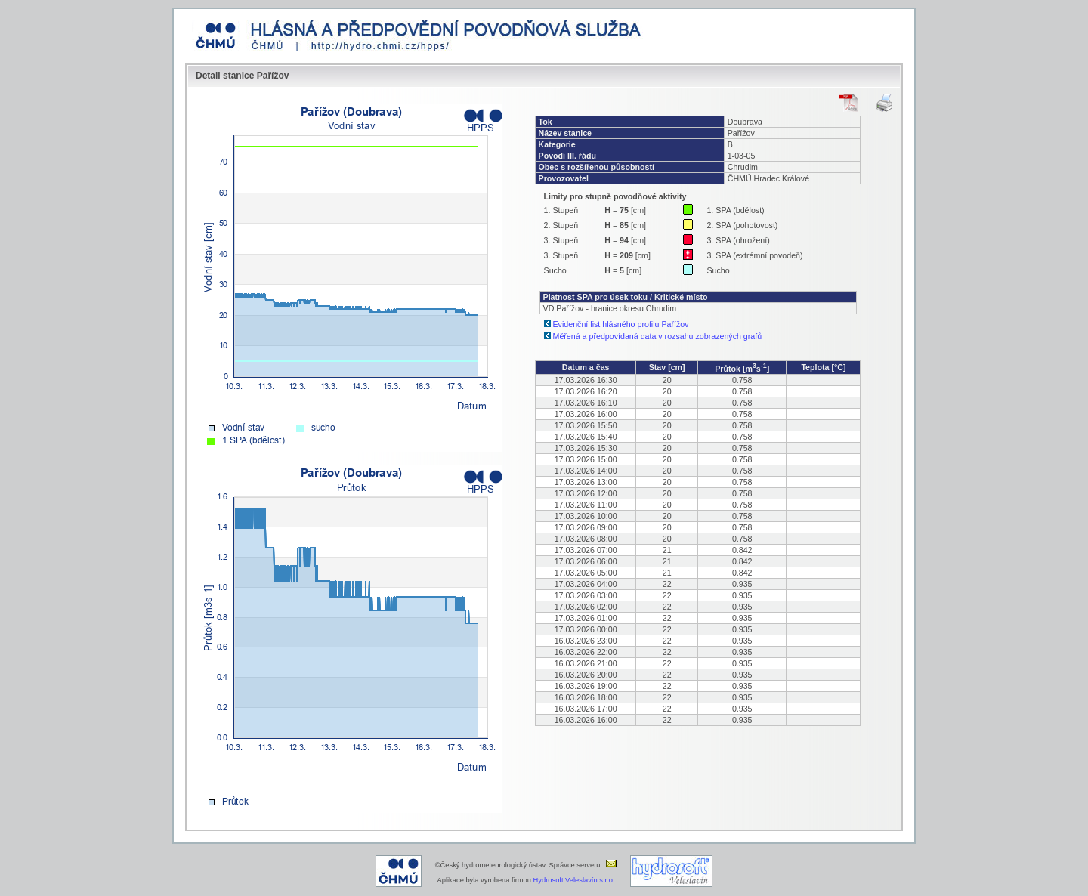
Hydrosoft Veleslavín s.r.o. (574, 880)
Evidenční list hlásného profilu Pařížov (621, 324)
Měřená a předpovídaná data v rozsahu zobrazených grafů (657, 336)
